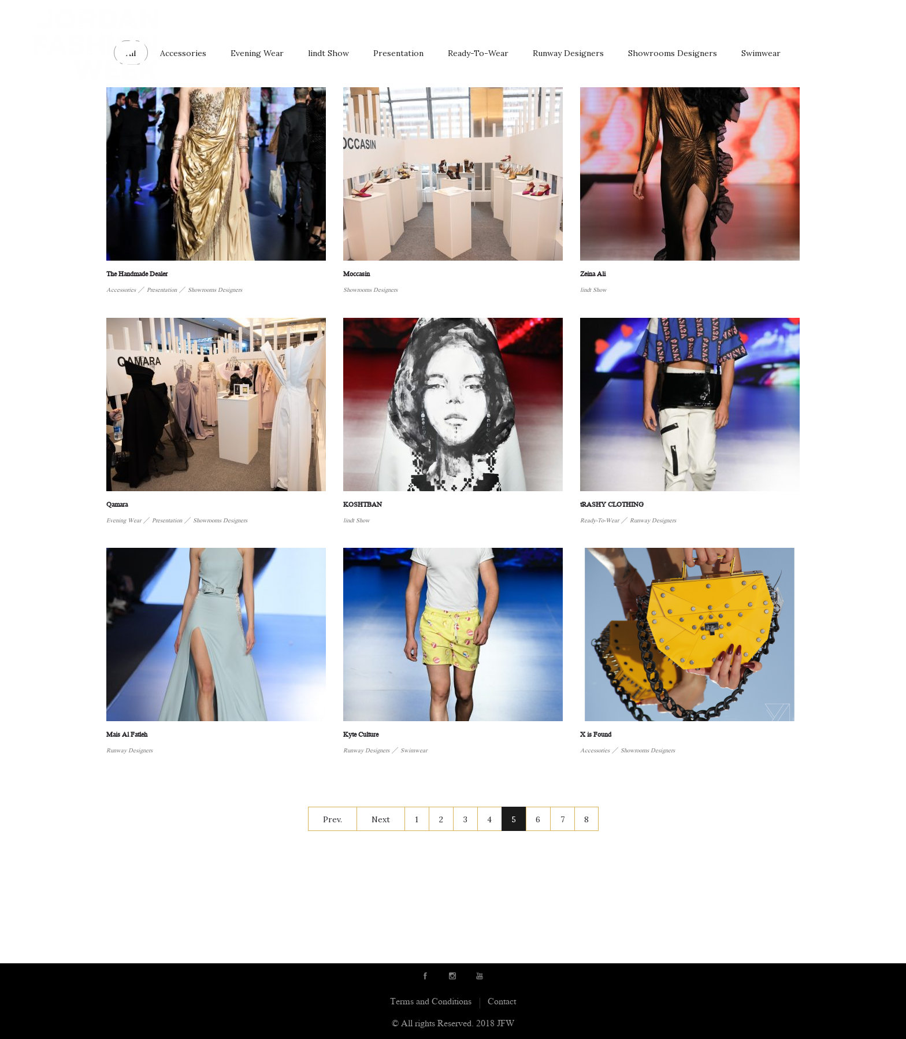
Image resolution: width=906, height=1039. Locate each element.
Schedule (694, 16)
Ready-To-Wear (478, 53)
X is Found (595, 735)
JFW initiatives (797, 16)
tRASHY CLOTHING (612, 505)
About (365, 16)
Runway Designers (434, 16)
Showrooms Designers (672, 53)
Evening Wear (257, 53)
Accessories (183, 53)
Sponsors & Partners (609, 16)
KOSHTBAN (362, 505)
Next (381, 819)
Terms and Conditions (430, 1002)
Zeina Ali (593, 275)
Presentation (398, 53)
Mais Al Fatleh (126, 735)
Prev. (332, 819)
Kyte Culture (360, 735)
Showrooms (518, 16)
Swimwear (761, 53)
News (740, 16)
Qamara (117, 505)
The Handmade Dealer (137, 275)
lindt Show (328, 53)
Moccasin (356, 275)
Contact (862, 16)
